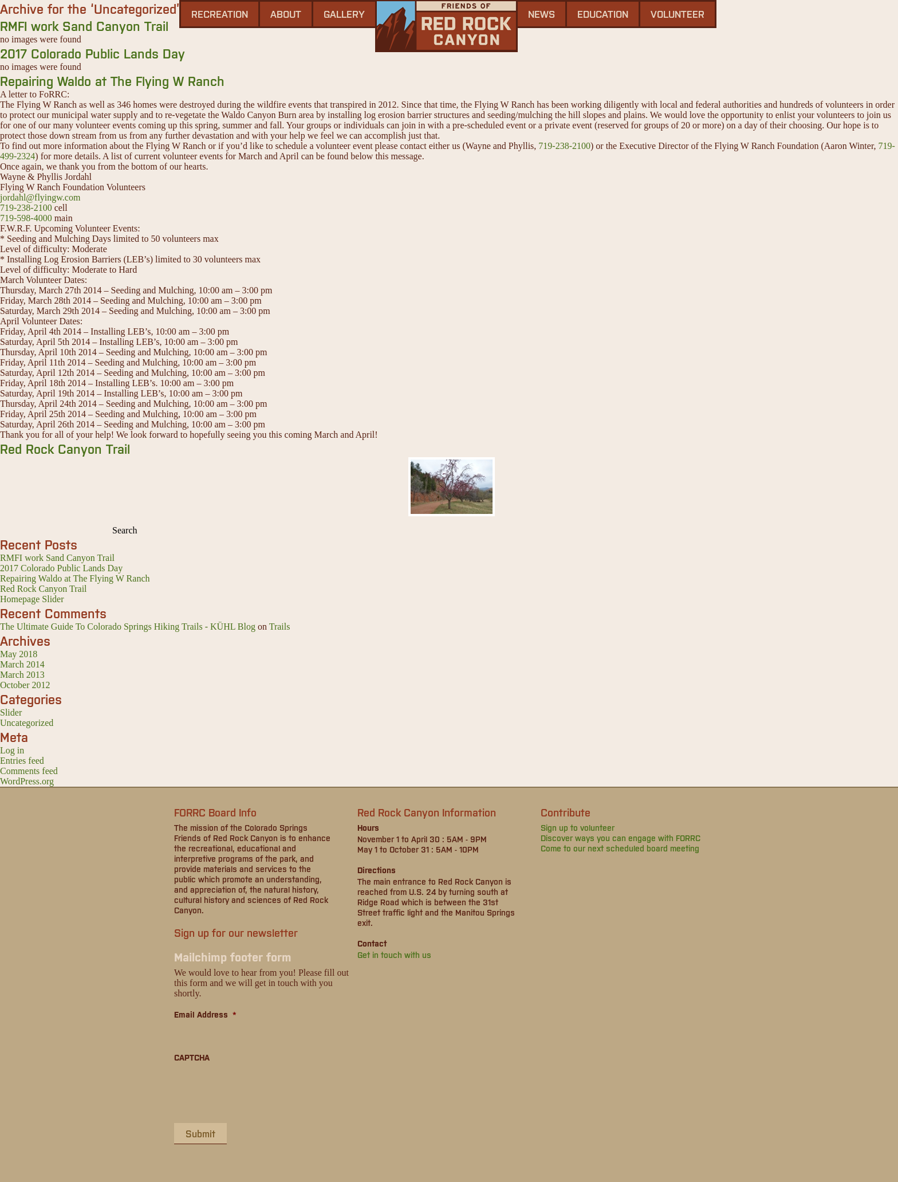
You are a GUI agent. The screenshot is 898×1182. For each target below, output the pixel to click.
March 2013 (22, 675)
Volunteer (677, 13)
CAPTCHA (192, 1057)
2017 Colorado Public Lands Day (92, 53)
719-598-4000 (26, 218)
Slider (11, 712)
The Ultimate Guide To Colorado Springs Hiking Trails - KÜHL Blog (127, 626)
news (541, 13)
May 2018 (18, 654)
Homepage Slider (32, 599)
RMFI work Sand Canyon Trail (84, 25)
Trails (279, 626)
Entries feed (22, 760)
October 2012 (25, 685)
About (285, 13)
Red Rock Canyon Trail (65, 448)
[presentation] (261, 1092)
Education (602, 13)
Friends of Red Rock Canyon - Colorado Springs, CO (446, 26)
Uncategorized (26, 723)
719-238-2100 (564, 146)
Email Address (205, 1014)
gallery (344, 13)
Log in (12, 750)
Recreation (219, 13)
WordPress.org (27, 781)
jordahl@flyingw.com (40, 197)
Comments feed (29, 771)
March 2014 (22, 664)
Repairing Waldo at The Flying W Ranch (112, 80)
